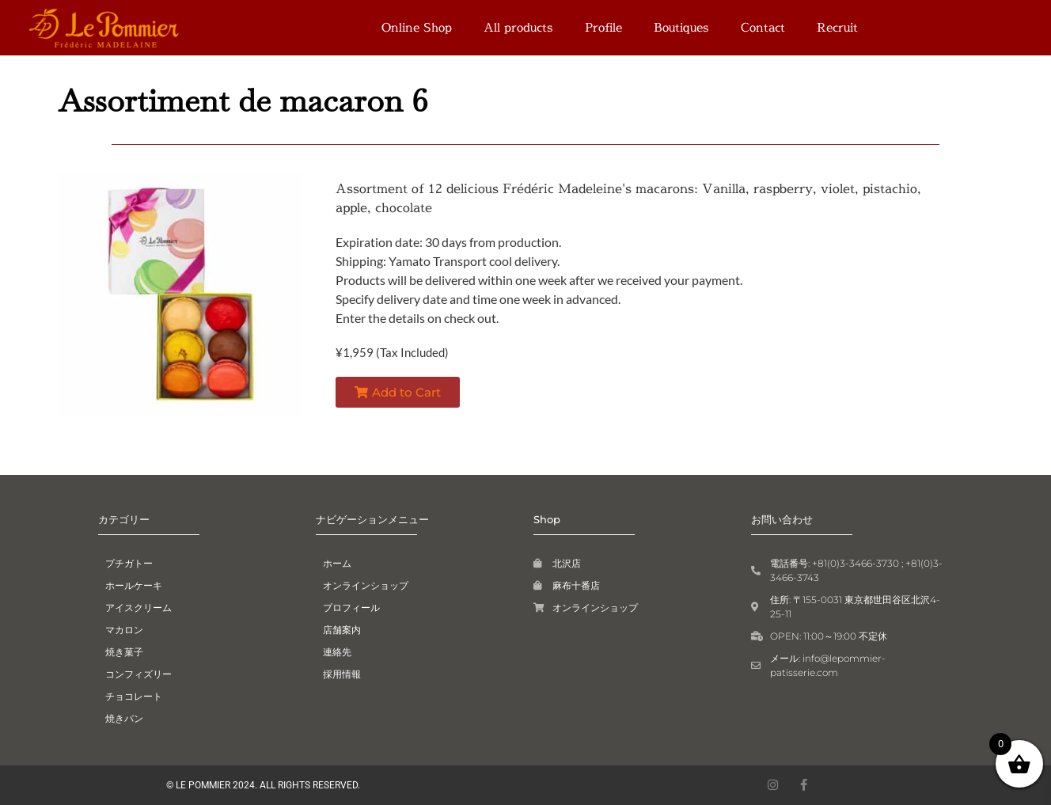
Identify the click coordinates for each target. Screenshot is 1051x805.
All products (518, 27)
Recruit (837, 27)
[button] (398, 392)
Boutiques (681, 27)
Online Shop (416, 27)
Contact (763, 27)
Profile (603, 27)
